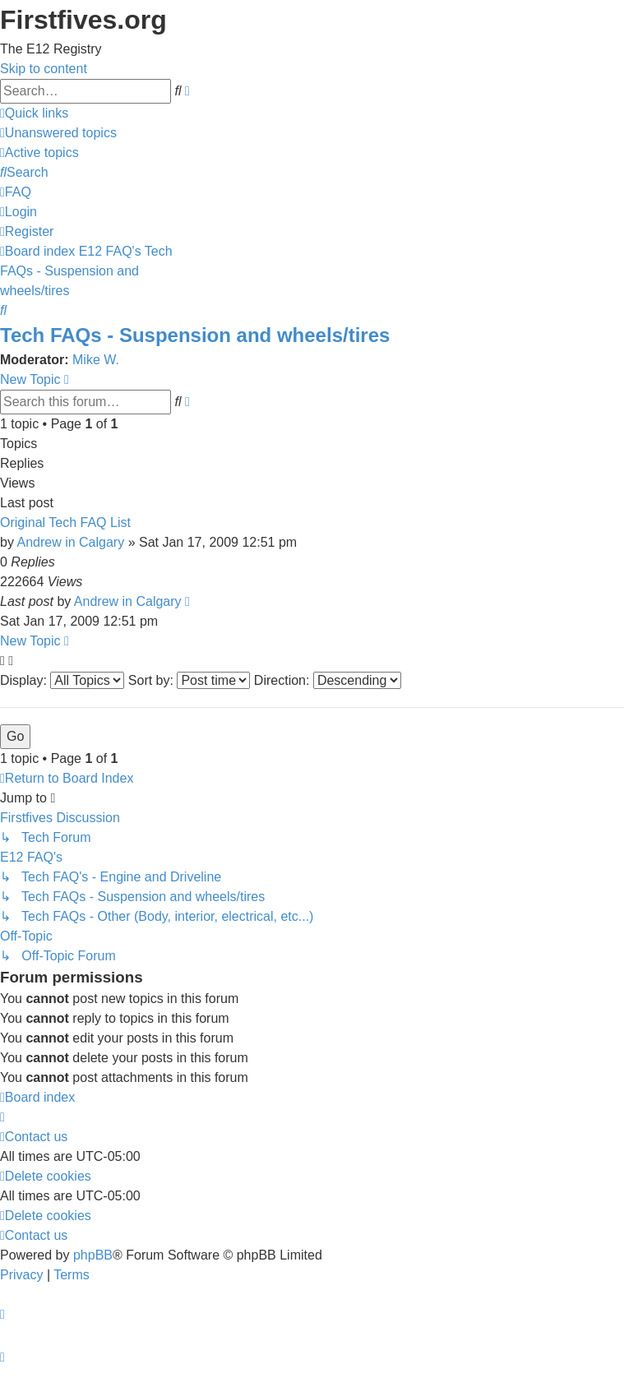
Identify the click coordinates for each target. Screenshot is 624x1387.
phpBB (93, 1255)
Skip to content (43, 69)
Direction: (327, 680)
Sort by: (189, 680)
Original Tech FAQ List (65, 522)
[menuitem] (58, 133)
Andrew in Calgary (70, 542)
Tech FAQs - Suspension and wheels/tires (195, 335)
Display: (62, 680)
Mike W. (95, 360)
